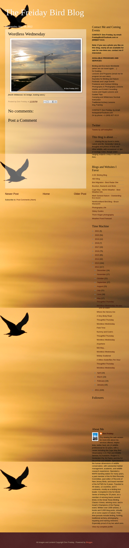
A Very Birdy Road (104, 316)
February (101, 381)
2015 (97, 255)
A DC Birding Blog (99, 175)
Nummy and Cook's (105, 332)
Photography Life (99, 207)
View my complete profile (102, 527)
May (99, 298)
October (100, 278)
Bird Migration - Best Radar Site (105, 182)
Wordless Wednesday (106, 324)
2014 (97, 259)
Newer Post (12, 193)
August (100, 286)
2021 (97, 231)
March (100, 377)
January (100, 385)
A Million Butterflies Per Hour (108, 360)
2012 (97, 267)
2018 (97, 243)
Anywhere (101, 344)
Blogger (89, 542)
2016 (97, 251)
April (99, 373)
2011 (97, 390)
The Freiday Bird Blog (44, 12)
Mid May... (101, 348)
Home (46, 193)
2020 (97, 235)
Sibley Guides (97, 211)
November (101, 274)
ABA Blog (96, 179)
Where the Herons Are (106, 312)
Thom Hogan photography (103, 215)
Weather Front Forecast (102, 218)
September (102, 282)
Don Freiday (108, 434)
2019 (97, 239)
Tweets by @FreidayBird (102, 130)
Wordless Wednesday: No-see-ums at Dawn (109, 307)
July (99, 290)
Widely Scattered (104, 356)
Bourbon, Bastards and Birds (104, 186)
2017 (97, 247)
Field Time (101, 328)
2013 (97, 263)
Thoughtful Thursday (105, 302)
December (101, 270)
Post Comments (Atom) (26, 200)
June (99, 294)
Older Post (80, 193)
